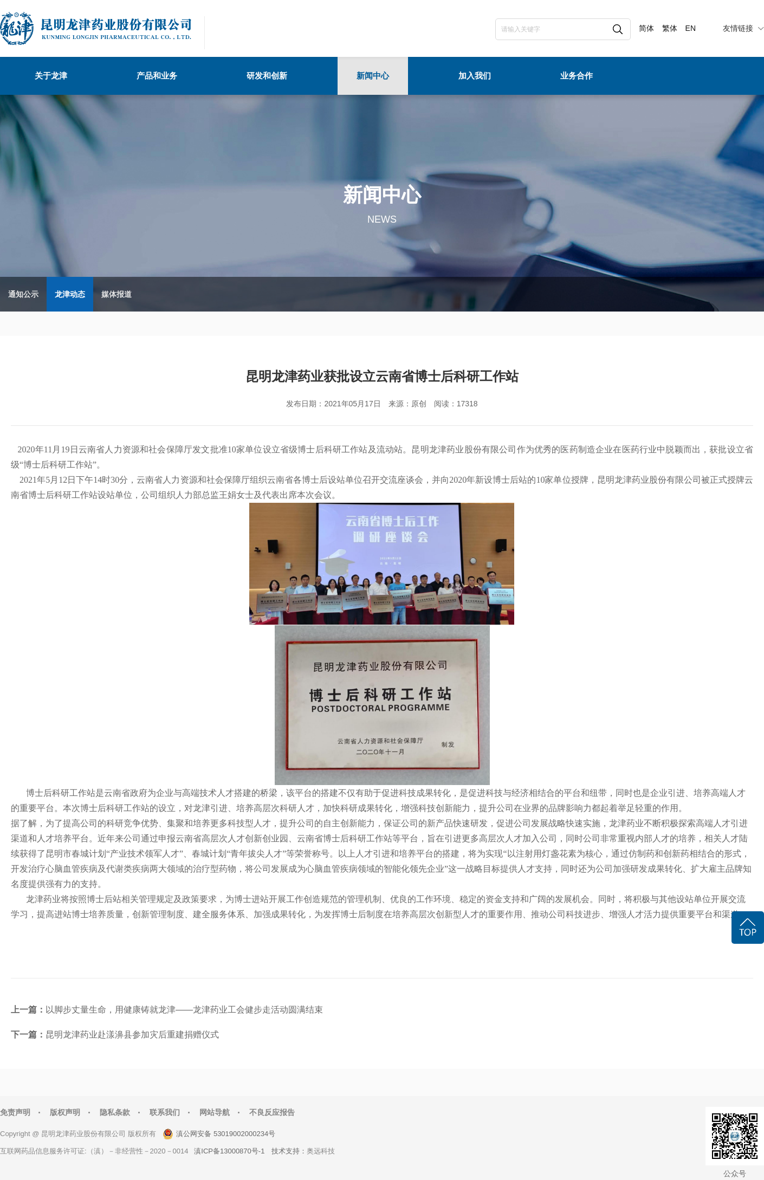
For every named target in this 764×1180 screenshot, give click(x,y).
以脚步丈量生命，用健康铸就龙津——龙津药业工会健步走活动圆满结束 (184, 1009)
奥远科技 (321, 1151)
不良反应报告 (272, 1112)
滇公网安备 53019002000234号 (225, 1134)
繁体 (669, 28)
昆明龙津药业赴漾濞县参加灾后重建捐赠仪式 (132, 1034)
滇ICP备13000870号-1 (229, 1151)
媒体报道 (116, 294)
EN (690, 28)
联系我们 (165, 1112)
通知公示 (23, 294)
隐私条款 (115, 1112)
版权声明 (65, 1112)
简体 (646, 28)
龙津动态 (70, 294)
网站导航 (214, 1112)
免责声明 (15, 1112)
